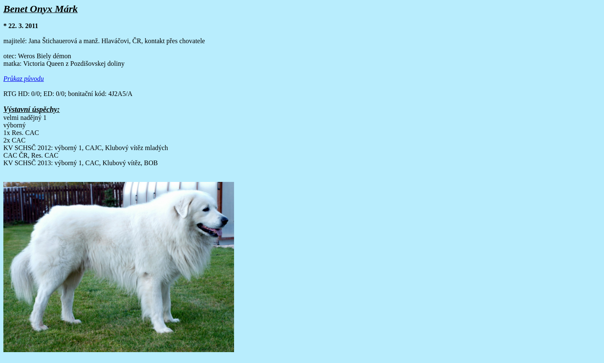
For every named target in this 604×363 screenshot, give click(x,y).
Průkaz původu (23, 78)
